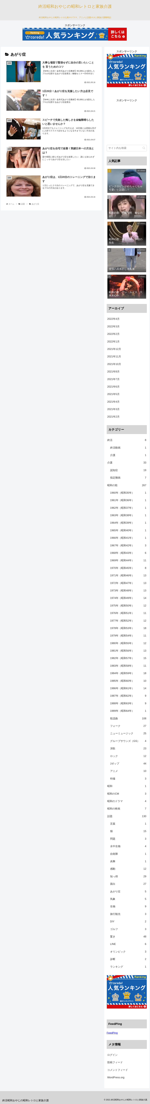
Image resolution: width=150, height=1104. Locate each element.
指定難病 (128, 477)
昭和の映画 (126, 808)
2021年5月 (113, 394)
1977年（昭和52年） (128, 620)
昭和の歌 (126, 485)
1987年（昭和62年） (128, 695)
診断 (128, 959)
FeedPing (112, 1032)
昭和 (126, 786)
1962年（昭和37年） (128, 508)
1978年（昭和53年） (128, 628)
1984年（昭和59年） (128, 673)
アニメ (128, 771)
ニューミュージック (128, 733)
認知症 (128, 470)
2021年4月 (113, 401)
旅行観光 (128, 914)
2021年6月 (113, 386)
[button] (143, 148)
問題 (128, 839)
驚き (128, 936)
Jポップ (128, 763)
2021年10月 (114, 364)
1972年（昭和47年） (128, 583)
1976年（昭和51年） (128, 613)
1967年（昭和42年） (128, 545)
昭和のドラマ (126, 801)
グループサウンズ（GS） (128, 741)
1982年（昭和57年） (128, 658)
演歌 (128, 748)
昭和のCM (126, 793)
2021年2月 (113, 416)
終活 (126, 440)
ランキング (128, 966)
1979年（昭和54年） (128, 635)
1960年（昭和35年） (128, 492)
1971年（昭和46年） (128, 575)
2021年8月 (113, 371)
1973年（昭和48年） (128, 590)
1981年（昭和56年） (128, 650)
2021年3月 (113, 409)
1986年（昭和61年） (128, 688)
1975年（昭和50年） (128, 605)
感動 (128, 869)
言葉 (128, 823)
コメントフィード (117, 1070)
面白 (128, 884)
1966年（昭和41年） (128, 538)
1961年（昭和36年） (128, 500)
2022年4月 (113, 318)
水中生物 (128, 846)
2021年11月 (114, 356)
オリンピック (128, 951)
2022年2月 (113, 334)
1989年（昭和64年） (128, 711)
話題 (126, 816)
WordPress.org (115, 1077)
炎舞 (128, 861)
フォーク (128, 726)
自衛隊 (128, 854)
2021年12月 (114, 349)
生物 (128, 906)
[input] (127, 148)
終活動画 (128, 447)
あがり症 (128, 891)
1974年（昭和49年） (128, 598)
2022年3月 (113, 326)
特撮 (128, 778)
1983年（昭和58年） (128, 665)
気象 (128, 899)
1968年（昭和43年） (128, 553)
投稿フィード (115, 1062)
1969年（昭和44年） (128, 560)
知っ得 (128, 876)
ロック (128, 756)
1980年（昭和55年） (128, 643)
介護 (128, 455)
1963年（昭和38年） (128, 515)
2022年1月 (113, 341)
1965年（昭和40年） (128, 530)
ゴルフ (128, 929)
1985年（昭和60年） (128, 681)
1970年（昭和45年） (128, 568)
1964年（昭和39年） (128, 522)
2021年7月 (113, 379)
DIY (128, 921)
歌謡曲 (128, 718)
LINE (128, 944)
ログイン (112, 1054)
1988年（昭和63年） (128, 703)
